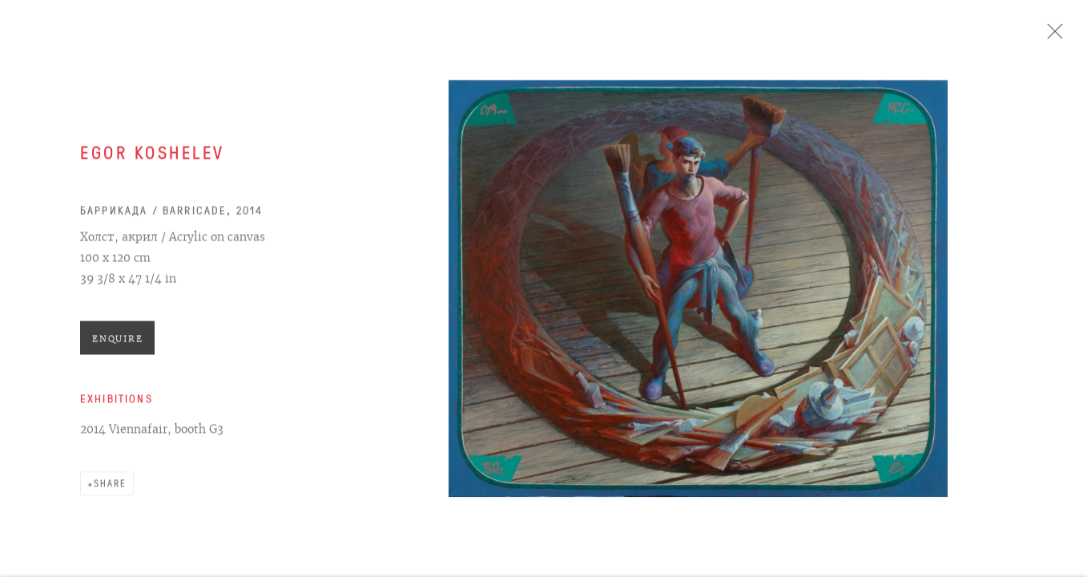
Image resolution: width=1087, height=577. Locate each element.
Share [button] (110, 487)
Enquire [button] (117, 342)
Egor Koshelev (152, 157)
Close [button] (1054, 36)
